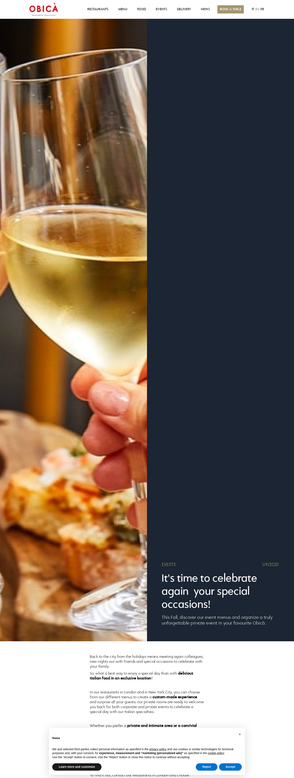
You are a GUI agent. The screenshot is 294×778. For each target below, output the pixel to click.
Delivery (184, 9)
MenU (122, 9)
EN (257, 9)
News (205, 9)
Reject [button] (206, 766)
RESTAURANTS (97, 9)
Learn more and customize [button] (77, 766)
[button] (239, 734)
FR (262, 9)
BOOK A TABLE (231, 9)
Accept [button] (230, 766)
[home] (43, 9)
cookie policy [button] (216, 753)
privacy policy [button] (157, 749)
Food (141, 9)
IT (253, 9)
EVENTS (161, 9)
